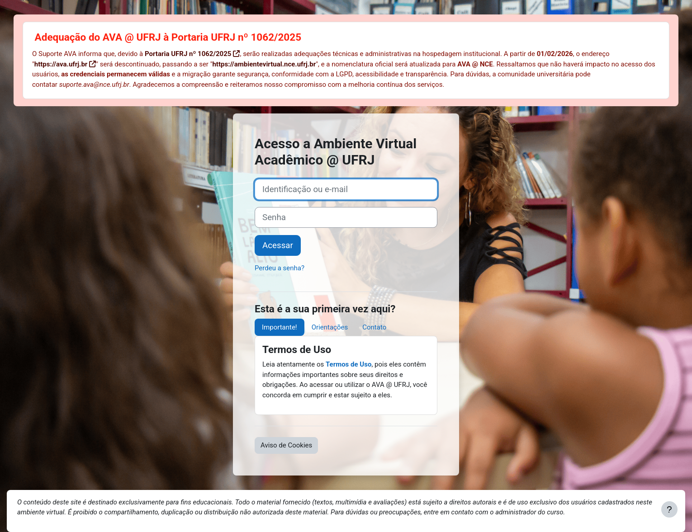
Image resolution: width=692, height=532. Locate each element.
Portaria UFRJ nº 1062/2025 (188, 54)
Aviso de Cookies (286, 445)
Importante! (279, 327)
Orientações (330, 327)
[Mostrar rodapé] (669, 509)
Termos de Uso (348, 364)
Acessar (277, 245)
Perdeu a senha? (279, 268)
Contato (374, 327)
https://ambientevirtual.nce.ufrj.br (264, 64)
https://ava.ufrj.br (61, 64)
